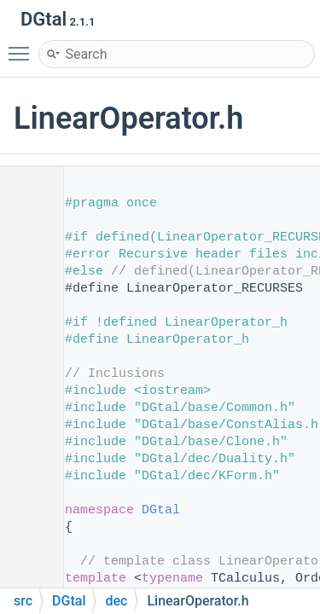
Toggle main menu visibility (23, 46)
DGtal (161, 510)
